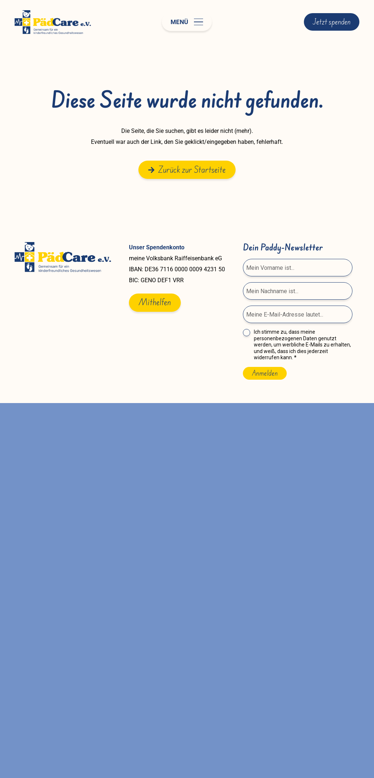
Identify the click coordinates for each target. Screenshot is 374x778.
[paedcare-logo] (53, 22)
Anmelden (265, 373)
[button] (187, 22)
